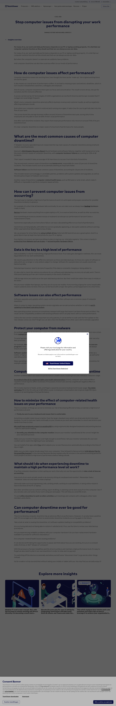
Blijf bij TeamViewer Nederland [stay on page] (58, 368)
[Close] (87, 334)
